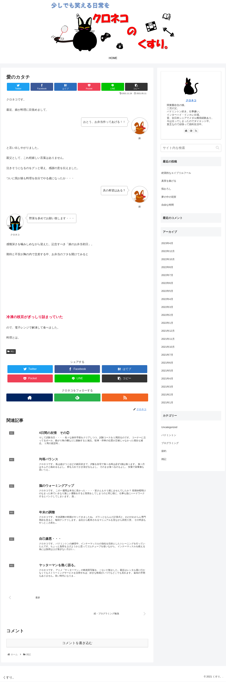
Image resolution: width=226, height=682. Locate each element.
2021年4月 (167, 378)
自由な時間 (167, 204)
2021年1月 (167, 402)
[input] (191, 148)
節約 (163, 451)
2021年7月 (167, 354)
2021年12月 (168, 330)
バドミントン (168, 435)
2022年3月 (167, 307)
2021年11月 (168, 338)
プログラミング (170, 443)
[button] (217, 148)
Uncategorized (169, 427)
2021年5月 (167, 370)
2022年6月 (167, 283)
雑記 (11, 351)
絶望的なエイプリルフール (176, 172)
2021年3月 (167, 386)
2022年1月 (167, 322)
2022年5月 (167, 291)
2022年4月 (167, 299)
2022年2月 (167, 315)
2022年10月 (168, 259)
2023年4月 (167, 243)
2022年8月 (167, 267)
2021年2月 (167, 394)
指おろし (166, 188)
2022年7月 (167, 275)
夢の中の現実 (168, 196)
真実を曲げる (168, 180)
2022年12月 (168, 251)
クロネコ (191, 100)
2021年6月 (167, 362)
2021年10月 (168, 346)
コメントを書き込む (77, 643)
